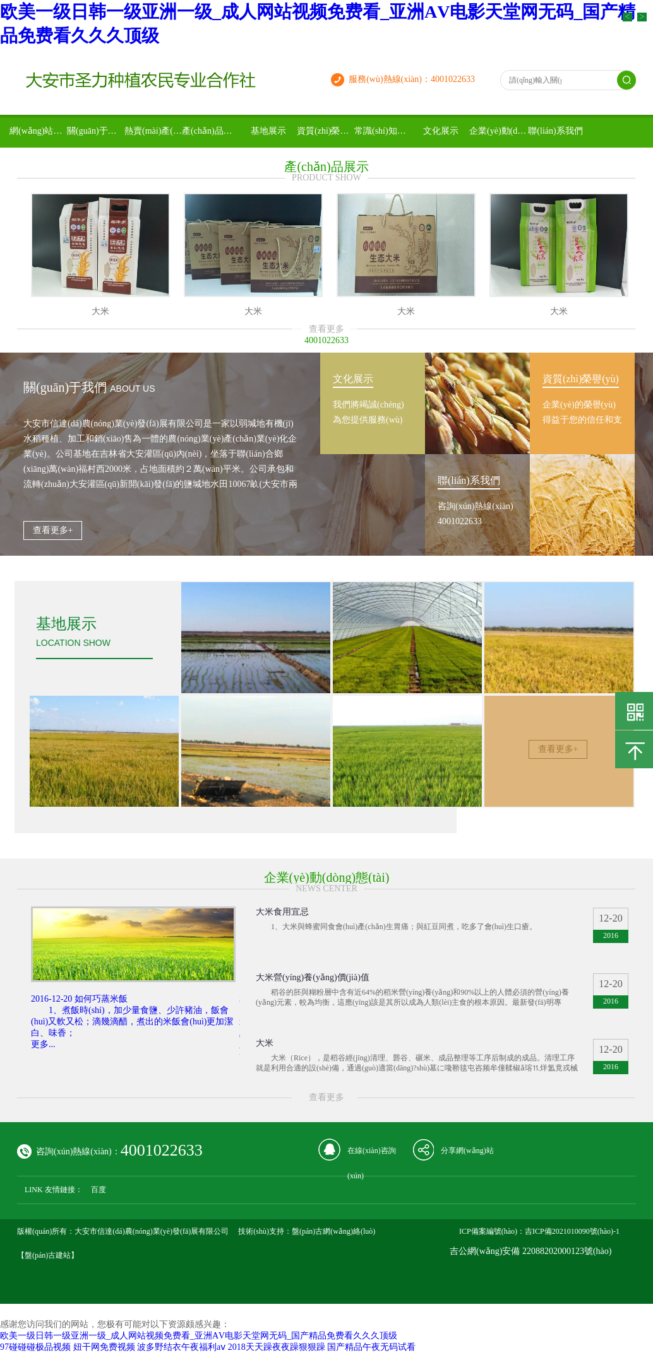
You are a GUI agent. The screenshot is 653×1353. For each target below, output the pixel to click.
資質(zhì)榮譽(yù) (325, 131)
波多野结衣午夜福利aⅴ (181, 1347)
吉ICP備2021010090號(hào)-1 (572, 1231)
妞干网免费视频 (104, 1347)
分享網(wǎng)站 (467, 1150)
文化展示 (440, 131)
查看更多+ (53, 530)
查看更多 (326, 329)
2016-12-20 (51, 999)
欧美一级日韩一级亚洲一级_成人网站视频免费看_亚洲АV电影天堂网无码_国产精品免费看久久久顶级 (198, 1335)
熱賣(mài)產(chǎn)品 (153, 131)
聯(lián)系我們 (555, 131)
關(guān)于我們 (95, 131)
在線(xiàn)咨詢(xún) (371, 1154)
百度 (98, 1189)
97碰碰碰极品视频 (35, 1347)
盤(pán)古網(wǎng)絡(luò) (333, 1231)
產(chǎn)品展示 (210, 131)
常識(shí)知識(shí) (383, 131)
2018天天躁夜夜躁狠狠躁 (276, 1347)
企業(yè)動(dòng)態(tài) (498, 131)
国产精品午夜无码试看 (371, 1347)
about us (132, 389)
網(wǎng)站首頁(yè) (38, 131)
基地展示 (268, 131)
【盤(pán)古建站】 (47, 1255)
